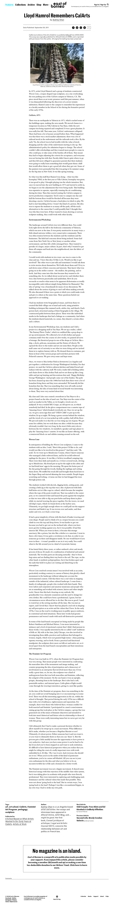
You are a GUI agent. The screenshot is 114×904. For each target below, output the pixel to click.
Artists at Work (19, 824)
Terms (7, 901)
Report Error (13, 901)
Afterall (68, 35)
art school (13, 806)
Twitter (14, 898)
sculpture (9, 812)
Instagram (8, 900)
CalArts (23, 806)
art (6, 806)
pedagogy (23, 809)
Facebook (8, 898)
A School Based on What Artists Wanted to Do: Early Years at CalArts (19, 821)
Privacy (14, 900)
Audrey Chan (58, 19)
